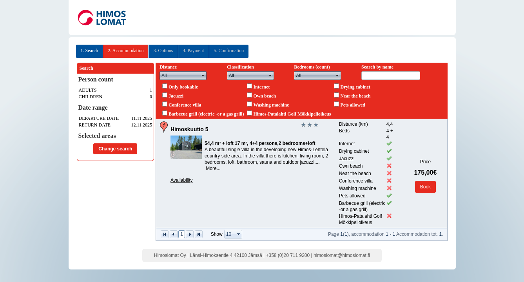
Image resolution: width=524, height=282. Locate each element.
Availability (181, 180)
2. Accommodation (125, 50)
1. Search (89, 50)
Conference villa (185, 105)
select (203, 75)
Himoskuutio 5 (189, 129)
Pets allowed (352, 105)
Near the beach (355, 96)
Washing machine (271, 105)
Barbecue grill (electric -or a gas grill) (206, 114)
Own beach (264, 96)
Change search (115, 149)
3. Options (163, 50)
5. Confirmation (229, 50)
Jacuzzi (176, 96)
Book (425, 187)
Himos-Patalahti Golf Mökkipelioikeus (292, 114)
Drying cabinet (355, 87)
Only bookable (183, 87)
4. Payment (193, 50)
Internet (261, 87)
